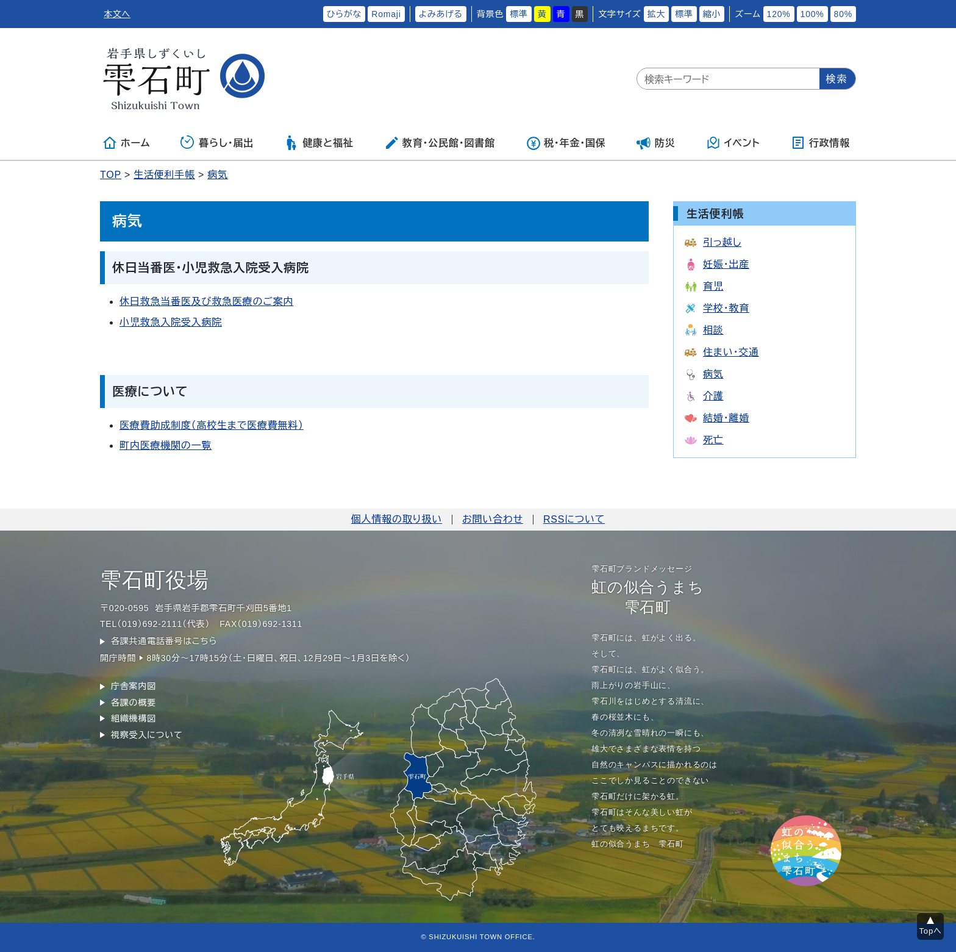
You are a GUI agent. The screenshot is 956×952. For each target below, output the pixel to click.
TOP (110, 175)
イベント (733, 142)
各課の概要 (133, 702)
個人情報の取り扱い (396, 519)
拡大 (656, 14)
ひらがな (344, 14)
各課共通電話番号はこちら (164, 641)
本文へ (117, 14)
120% (779, 14)
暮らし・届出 (217, 142)
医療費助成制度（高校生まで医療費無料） (212, 425)
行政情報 (820, 142)
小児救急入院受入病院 (171, 322)
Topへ (930, 931)
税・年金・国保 (566, 142)
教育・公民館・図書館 (439, 142)
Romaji (386, 14)
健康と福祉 (318, 142)
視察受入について (146, 735)
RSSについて (574, 519)
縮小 (712, 14)
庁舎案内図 (133, 686)
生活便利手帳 (164, 175)
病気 (217, 175)
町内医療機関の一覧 (166, 445)
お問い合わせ (492, 519)
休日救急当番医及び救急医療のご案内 (206, 301)
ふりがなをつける (281, 14)
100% (812, 14)
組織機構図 (133, 718)
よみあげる (441, 14)
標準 (519, 14)
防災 (656, 142)
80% (843, 14)
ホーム (126, 142)
